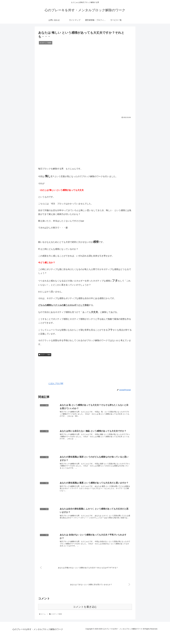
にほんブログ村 (50, 383)
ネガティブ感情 (45, 354)
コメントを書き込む (85, 606)
